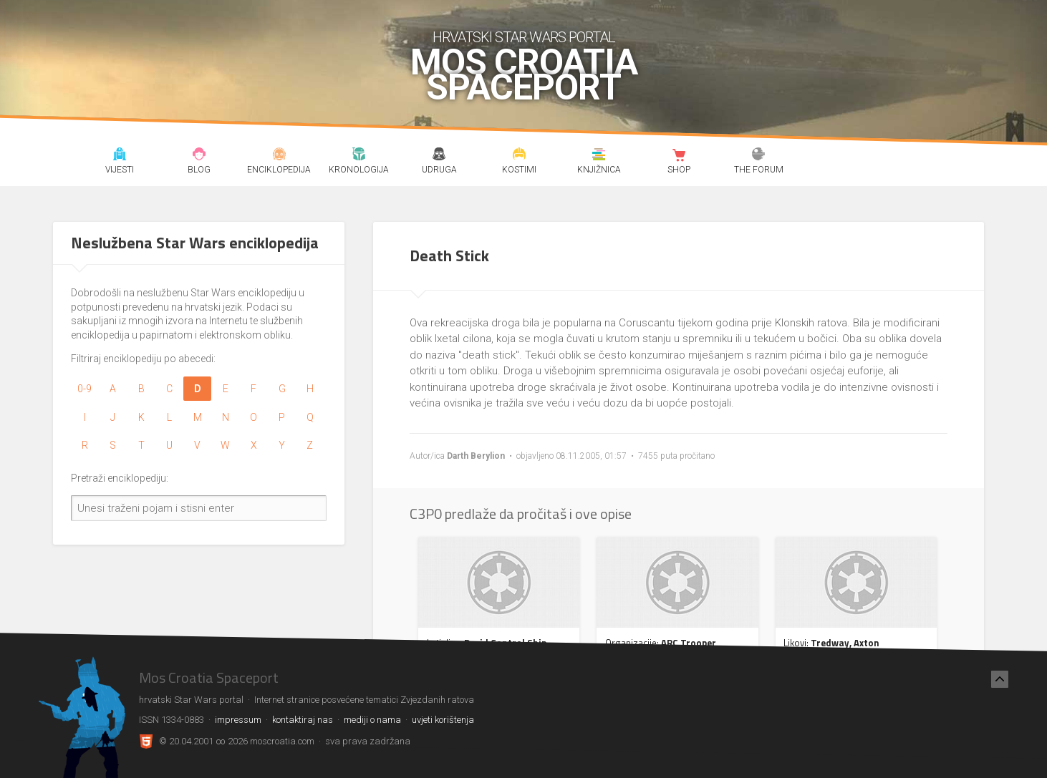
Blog (199, 156)
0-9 (84, 388)
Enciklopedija (278, 156)
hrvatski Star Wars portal (524, 37)
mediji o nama (372, 719)
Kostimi (518, 156)
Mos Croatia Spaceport (523, 75)
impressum (238, 719)
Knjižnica (599, 156)
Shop (678, 156)
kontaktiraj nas (302, 719)
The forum (758, 156)
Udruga (438, 156)
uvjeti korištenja (443, 719)
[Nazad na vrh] (999, 679)
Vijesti (119, 156)
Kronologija (359, 156)
